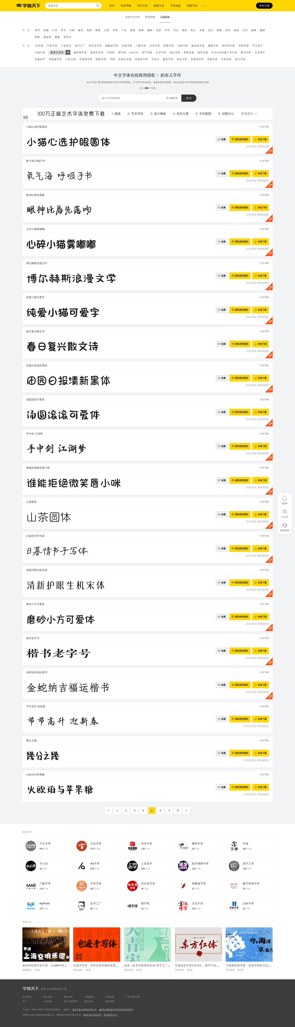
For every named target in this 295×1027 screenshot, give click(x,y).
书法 (176, 30)
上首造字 (66, 45)
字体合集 (109, 997)
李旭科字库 (141, 59)
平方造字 (257, 45)
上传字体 (47, 1001)
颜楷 (262, 30)
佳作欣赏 (77, 970)
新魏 (219, 30)
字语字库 (52, 45)
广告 (124, 30)
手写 (167, 30)
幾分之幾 (31, 740)
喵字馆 (122, 52)
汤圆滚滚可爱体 (35, 399)
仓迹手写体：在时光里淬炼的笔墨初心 (97, 965)
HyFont (133, 52)
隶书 (37, 30)
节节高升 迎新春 (35, 706)
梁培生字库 (96, 52)
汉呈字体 (155, 45)
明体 (37, 37)
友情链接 (109, 1001)
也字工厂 (80, 45)
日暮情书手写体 (35, 535)
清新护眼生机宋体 (36, 570)
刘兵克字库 (95, 45)
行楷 (72, 30)
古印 (245, 30)
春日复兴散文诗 (35, 331)
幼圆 (46, 30)
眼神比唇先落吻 (35, 194)
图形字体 (159, 5)
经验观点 (27, 970)
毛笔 (158, 30)
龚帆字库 (213, 45)
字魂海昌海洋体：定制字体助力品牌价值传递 (254, 965)
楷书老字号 (32, 638)
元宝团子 (260, 52)
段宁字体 (147, 52)
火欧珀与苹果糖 (35, 774)
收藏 (223, 139)
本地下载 (262, 139)
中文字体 (126, 5)
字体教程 (89, 997)
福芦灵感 (203, 52)
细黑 (98, 30)
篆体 (80, 30)
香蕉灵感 (189, 52)
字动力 (155, 59)
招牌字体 (192, 5)
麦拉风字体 (198, 45)
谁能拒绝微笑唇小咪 (38, 467)
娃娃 (236, 30)
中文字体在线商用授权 (134, 75)
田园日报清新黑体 (36, 365)
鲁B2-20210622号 (92, 1015)
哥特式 (67, 37)
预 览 (188, 98)
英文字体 (142, 5)
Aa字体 (39, 45)
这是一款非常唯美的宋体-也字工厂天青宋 (150, 965)
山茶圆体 (31, 501)
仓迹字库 (40, 52)
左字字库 (161, 52)
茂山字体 (175, 52)
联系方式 (89, 1001)
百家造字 (40, 59)
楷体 (141, 30)
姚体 (253, 30)
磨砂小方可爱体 (35, 604)
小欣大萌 (70, 59)
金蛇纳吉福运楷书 (36, 672)
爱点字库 (246, 52)
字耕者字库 (85, 59)
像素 (57, 37)
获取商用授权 (241, 139)
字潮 (112, 59)
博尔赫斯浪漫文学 (36, 263)
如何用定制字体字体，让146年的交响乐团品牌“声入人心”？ (60, 965)
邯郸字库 (168, 45)
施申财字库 (80, 52)
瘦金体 (47, 37)
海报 (132, 30)
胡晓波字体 (111, 45)
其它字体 (240, 59)
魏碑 (150, 30)
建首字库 (168, 59)
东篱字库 (212, 59)
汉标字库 (182, 45)
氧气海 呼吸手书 (35, 160)
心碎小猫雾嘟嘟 (35, 229)
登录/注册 (264, 5)
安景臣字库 (197, 59)
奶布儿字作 (57, 52)
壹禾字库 (182, 59)
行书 (54, 30)
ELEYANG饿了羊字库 (224, 52)
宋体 (115, 30)
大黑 (106, 30)
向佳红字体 (125, 59)
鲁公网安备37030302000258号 (117, 1009)
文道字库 (127, 45)
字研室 (111, 52)
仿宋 (227, 30)
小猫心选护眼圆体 (36, 126)
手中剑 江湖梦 (34, 433)
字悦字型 (243, 45)
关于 (24, 1001)
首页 (112, 5)
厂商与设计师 (132, 997)
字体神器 (175, 5)
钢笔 (184, 30)
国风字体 (101, 59)
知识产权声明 (70, 1001)
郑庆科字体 (228, 45)
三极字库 (141, 45)
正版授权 (165, 17)
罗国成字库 (55, 59)
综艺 (210, 30)
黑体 (89, 30)
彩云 (193, 30)
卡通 (202, 30)
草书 (63, 30)
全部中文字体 (132, 17)
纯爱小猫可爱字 (35, 297)
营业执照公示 (110, 1015)
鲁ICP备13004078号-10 (84, 1009)
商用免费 (150, 17)
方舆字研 (226, 59)
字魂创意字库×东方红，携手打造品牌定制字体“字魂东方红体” (214, 965)
